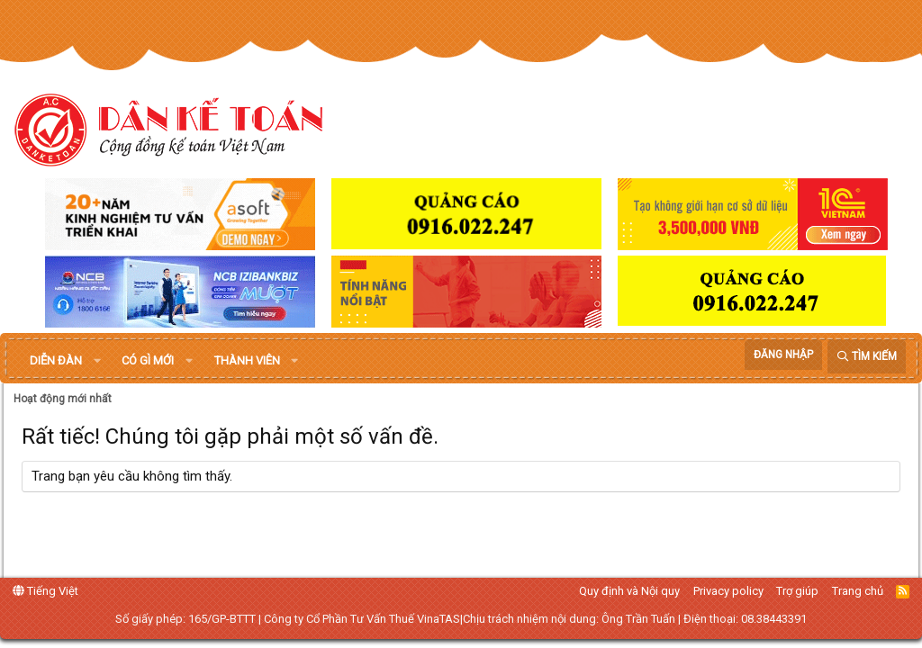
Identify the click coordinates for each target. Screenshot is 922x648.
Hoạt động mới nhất (63, 398)
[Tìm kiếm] (866, 357)
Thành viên (247, 360)
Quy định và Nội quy (629, 591)
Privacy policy (728, 591)
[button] (97, 361)
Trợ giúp (797, 591)
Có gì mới (148, 360)
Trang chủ (857, 591)
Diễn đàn (56, 360)
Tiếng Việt (45, 591)
